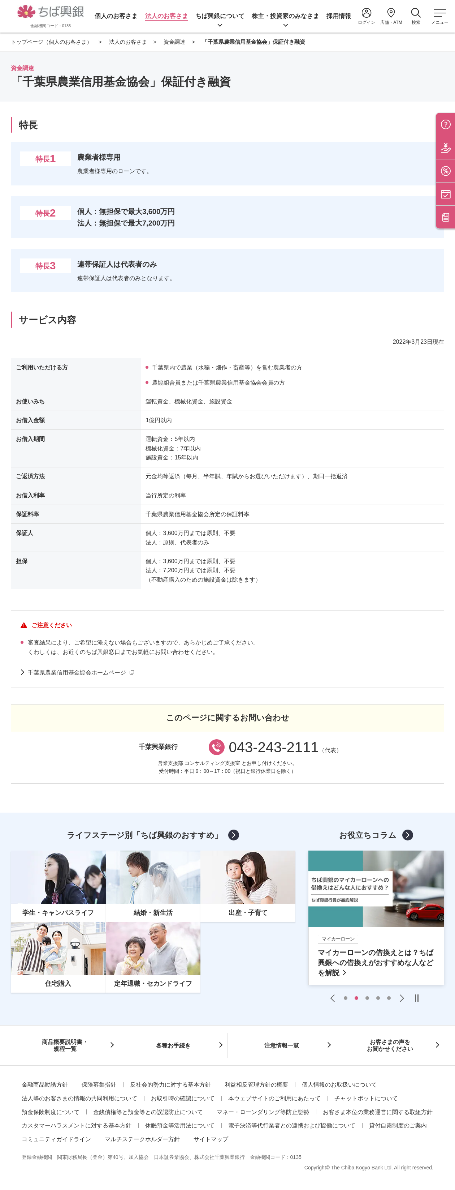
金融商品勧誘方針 (45, 1085)
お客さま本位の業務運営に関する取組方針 (378, 1112)
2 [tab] (356, 998)
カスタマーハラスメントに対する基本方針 (76, 1125)
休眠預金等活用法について (179, 1125)
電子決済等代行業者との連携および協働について (291, 1125)
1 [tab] (345, 998)
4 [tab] (378, 998)
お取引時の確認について (182, 1098)
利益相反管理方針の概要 (256, 1085)
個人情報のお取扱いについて (339, 1085)
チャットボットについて (366, 1098)
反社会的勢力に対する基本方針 (170, 1085)
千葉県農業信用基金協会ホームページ (77, 672)
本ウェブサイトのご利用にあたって (274, 1098)
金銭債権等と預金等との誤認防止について (148, 1112)
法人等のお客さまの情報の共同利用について (79, 1098)
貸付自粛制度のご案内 (398, 1125)
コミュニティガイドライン (56, 1139)
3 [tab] (367, 998)
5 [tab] (389, 998)
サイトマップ (211, 1139)
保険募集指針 (99, 1085)
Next (400, 998)
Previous (334, 998)
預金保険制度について (50, 1112)
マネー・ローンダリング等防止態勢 (263, 1112)
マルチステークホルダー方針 (142, 1139)
